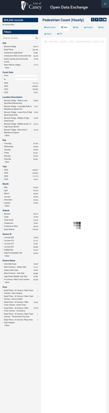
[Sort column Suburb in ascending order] (66, 40)
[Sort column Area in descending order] (98, 41)
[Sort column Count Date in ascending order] (57, 40)
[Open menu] (105, 4)
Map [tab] (76, 27)
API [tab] (59, 34)
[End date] (26, 79)
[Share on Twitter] (93, 19)
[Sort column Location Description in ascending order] (90, 40)
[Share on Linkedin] (101, 19)
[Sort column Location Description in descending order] (90, 41)
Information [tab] (50, 27)
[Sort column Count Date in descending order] (57, 41)
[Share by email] (104, 19)
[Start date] (26, 75)
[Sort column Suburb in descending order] (66, 41)
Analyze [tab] (88, 27)
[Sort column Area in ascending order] (98, 40)
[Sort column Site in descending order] (72, 41)
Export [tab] (48, 34)
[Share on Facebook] (96, 19)
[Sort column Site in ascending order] (72, 40)
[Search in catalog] (36, 38)
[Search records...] (20, 38)
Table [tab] (64, 27)
